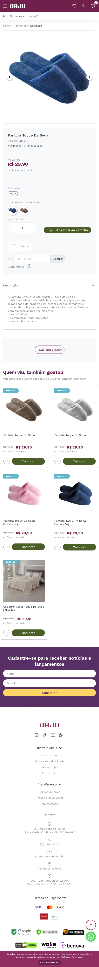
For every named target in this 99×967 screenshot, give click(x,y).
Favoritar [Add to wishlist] (20, 246)
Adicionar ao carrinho (67, 230)
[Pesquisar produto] (4, 16)
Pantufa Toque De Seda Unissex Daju (19, 522)
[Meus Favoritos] (74, 6)
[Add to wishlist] (6, 461)
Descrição (10, 285)
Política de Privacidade (72, 957)
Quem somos (49, 755)
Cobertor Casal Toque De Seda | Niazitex (23, 608)
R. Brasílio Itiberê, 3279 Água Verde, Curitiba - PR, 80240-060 (50, 827)
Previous (9, 77)
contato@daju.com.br (49, 853)
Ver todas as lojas (49, 865)
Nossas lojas (49, 767)
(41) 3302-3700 (49, 841)
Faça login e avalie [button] (49, 349)
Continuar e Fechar (49, 962)
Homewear (20, 25)
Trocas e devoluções (49, 797)
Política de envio (49, 791)
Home (7, 25)
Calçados (36, 25)
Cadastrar (49, 693)
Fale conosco (49, 803)
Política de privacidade (49, 761)
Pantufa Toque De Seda (19, 435)
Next (89, 77)
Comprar (28, 461)
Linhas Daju (49, 773)
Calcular (58, 258)
